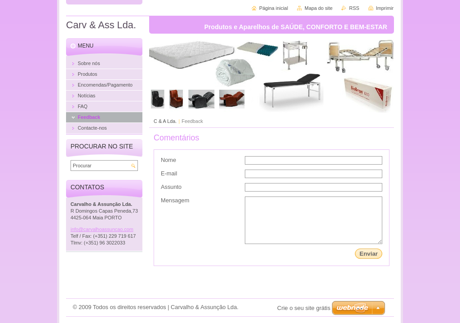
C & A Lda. (165, 121)
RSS (354, 8)
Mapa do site (318, 8)
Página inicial (273, 8)
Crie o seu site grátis (304, 308)
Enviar (368, 253)
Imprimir (385, 8)
